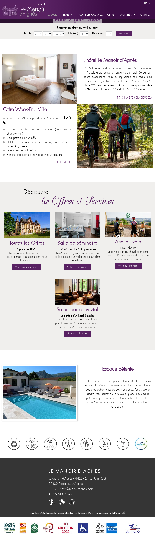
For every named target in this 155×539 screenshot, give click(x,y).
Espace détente (118, 369)
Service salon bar (77, 333)
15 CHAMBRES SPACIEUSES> (134, 97)
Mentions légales (65, 513)
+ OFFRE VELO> (62, 162)
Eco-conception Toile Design (110, 513)
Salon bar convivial (77, 310)
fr (148, 3)
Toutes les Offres (26, 243)
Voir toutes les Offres (26, 267)
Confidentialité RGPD (83, 513)
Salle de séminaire (77, 243)
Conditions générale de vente (43, 513)
